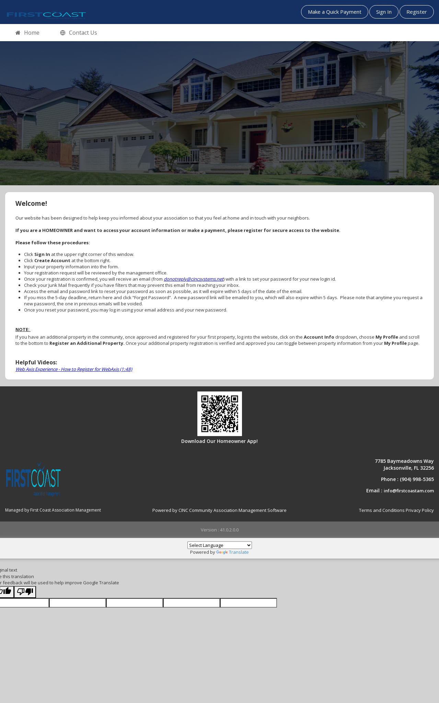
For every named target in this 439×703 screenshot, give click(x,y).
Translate (232, 552)
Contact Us (78, 33)
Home (27, 33)
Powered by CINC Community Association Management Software (219, 510)
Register (416, 11)
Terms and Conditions (382, 510)
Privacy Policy (420, 510)
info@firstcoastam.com (409, 491)
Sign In (384, 11)
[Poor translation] (25, 592)
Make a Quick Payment (334, 11)
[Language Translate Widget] (219, 545)
